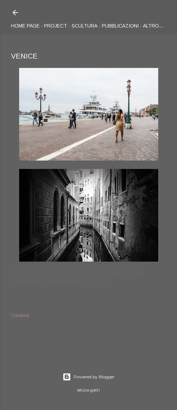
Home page (25, 26)
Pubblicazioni (120, 26)
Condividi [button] (20, 315)
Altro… (153, 26)
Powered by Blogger (89, 377)
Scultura (84, 26)
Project (55, 26)
